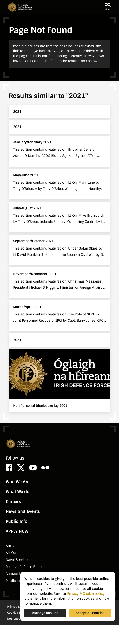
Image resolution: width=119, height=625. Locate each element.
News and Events (23, 511)
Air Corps (13, 553)
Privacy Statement (19, 607)
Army (10, 546)
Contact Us (14, 574)
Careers (13, 501)
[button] (108, 7)
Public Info (16, 521)
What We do (17, 491)
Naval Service (17, 560)
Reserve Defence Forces (24, 567)
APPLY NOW (17, 531)
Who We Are (17, 481)
